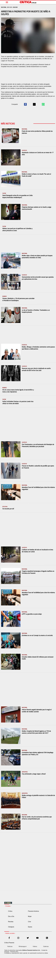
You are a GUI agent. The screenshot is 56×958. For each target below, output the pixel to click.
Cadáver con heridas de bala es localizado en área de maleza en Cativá (37, 551)
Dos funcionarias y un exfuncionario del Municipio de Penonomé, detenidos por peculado (38, 445)
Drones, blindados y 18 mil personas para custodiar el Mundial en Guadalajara (18, 299)
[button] (25, 104)
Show (4, 193)
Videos (35, 946)
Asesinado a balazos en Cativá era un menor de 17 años (38, 154)
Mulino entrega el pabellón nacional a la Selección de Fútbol (38, 796)
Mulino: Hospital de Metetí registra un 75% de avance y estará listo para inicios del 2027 (36, 732)
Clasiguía (11, 927)
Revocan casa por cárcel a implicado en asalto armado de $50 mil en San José (36, 369)
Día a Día (11, 916)
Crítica (10, 911)
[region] (28, 75)
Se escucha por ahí (8, 509)
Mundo (4, 296)
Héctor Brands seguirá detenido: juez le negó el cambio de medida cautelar (36, 711)
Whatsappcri (23, 946)
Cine (29, 921)
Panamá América (33, 911)
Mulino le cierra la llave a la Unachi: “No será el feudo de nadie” (36, 175)
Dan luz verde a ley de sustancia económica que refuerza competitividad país (37, 818)
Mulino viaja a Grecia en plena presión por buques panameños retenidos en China (37, 257)
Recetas (10, 921)
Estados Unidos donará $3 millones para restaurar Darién (37, 658)
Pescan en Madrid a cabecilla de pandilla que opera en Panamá (38, 467)
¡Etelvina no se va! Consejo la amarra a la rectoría (37, 635)
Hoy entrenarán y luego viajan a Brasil (33, 774)
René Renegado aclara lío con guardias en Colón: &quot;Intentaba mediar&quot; (17, 196)
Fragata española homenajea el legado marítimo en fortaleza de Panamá (38, 572)
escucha (4, 506)
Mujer (30, 916)
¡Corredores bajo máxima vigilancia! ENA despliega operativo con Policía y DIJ (37, 754)
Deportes (25, 772)
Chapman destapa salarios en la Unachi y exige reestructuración (36, 208)
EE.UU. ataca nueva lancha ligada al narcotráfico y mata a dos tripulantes (18, 391)
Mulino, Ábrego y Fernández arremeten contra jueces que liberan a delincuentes (38, 348)
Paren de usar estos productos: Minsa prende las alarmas (37, 132)
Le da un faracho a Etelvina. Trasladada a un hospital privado (36, 311)
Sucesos (24, 150)
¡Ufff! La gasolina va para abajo (32, 614)
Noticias (9, 946)
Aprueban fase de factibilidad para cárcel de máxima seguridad (38, 488)
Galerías (46, 946)
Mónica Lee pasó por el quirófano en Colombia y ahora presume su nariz (17, 230)
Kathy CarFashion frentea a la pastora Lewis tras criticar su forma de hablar (17, 402)
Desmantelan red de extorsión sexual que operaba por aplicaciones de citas (38, 278)
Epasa (30, 927)
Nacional (24, 129)
